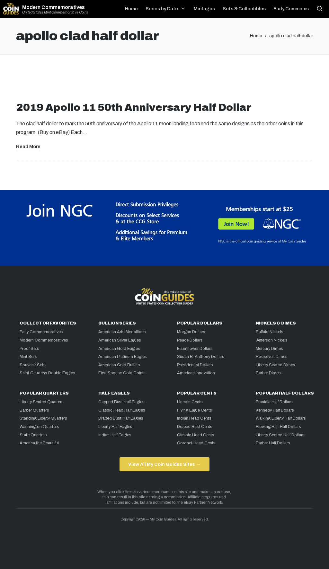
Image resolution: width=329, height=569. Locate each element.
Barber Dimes (268, 373)
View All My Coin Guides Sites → (164, 464)
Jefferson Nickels (272, 340)
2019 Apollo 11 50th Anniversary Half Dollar (133, 107)
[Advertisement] (164, 80)
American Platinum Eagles (122, 356)
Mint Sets (28, 356)
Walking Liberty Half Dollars (281, 418)
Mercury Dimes (269, 348)
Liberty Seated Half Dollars (280, 435)
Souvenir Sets (33, 365)
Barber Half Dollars (273, 443)
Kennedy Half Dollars (275, 410)
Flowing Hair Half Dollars (278, 426)
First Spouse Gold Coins (121, 373)
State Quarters (33, 435)
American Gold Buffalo (119, 365)
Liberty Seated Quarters (42, 402)
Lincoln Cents (190, 402)
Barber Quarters (34, 410)
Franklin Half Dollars (274, 402)
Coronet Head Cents (196, 443)
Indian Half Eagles (114, 435)
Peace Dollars (190, 340)
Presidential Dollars (195, 365)
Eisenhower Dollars (195, 348)
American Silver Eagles (119, 340)
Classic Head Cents (195, 435)
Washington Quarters (39, 426)
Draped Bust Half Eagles (120, 418)
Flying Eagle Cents (194, 410)
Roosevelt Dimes (272, 356)
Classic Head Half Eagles (121, 410)
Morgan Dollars (191, 332)
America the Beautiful (39, 443)
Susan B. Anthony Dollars (200, 356)
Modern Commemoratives (53, 7)
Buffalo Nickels (269, 332)
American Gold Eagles (119, 348)
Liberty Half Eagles (115, 426)
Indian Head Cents (194, 418)
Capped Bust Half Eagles (121, 402)
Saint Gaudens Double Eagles (47, 373)
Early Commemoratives (41, 332)
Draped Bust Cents (194, 426)
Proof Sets (29, 348)
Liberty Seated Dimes (275, 365)
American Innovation (196, 373)
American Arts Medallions (122, 332)
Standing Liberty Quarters (43, 418)
